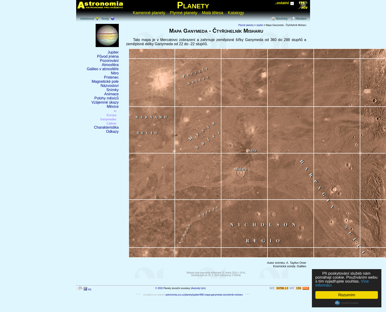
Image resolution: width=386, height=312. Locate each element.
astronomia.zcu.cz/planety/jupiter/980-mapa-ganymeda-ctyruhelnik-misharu (204, 294)
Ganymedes (108, 119)
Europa (111, 115)
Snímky (112, 90)
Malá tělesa (212, 12)
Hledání (301, 18)
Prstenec (111, 77)
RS (89, 289)
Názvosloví (109, 86)
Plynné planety (183, 12)
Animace (111, 94)
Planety (193, 5)
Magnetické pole (105, 81)
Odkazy (112, 132)
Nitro (115, 73)
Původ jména (108, 56)
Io (115, 111)
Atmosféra (110, 65)
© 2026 (159, 288)
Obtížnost (87, 18)
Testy (105, 18)
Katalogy (236, 12)
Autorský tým (198, 288)
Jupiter (113, 52)
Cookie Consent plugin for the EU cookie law (346, 303)
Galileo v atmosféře (103, 69)
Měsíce (113, 106)
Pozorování (109, 61)
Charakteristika (106, 127)
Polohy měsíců (106, 98)
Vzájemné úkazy (105, 102)
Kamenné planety (149, 12)
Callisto (111, 123)
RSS (305, 288)
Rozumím (346, 295)
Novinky (282, 18)
